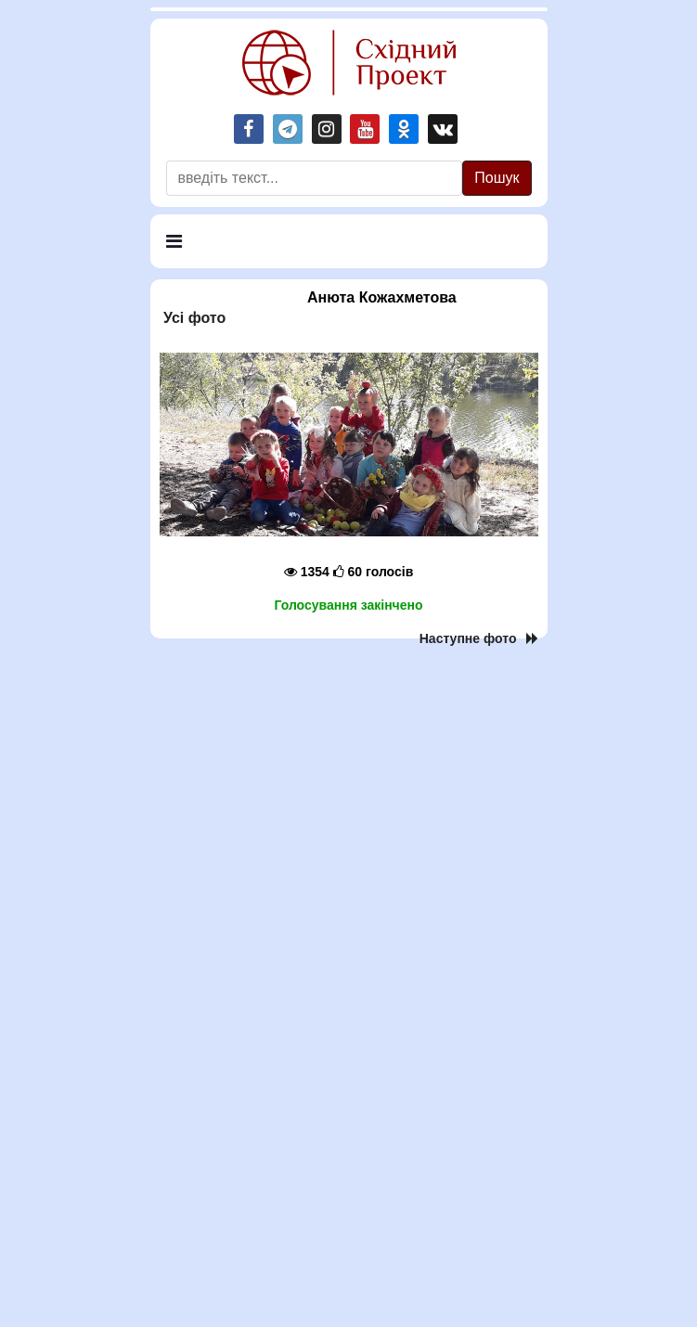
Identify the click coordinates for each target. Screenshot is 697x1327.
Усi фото (193, 318)
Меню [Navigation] (192, 249)
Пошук (496, 178)
